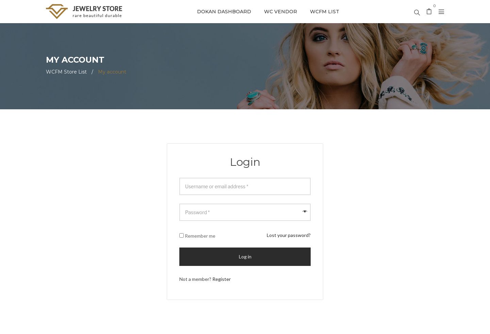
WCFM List (324, 12)
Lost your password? (289, 235)
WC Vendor (280, 12)
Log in (245, 256)
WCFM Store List (66, 72)
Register (221, 279)
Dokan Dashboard (224, 12)
